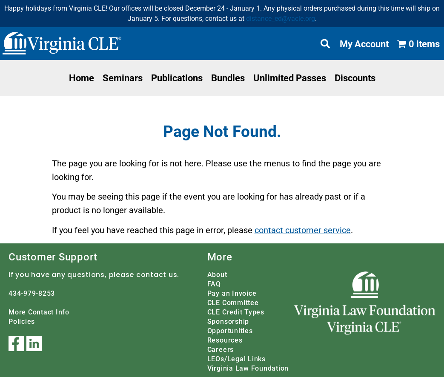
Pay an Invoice (232, 293)
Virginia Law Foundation (248, 368)
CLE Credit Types (235, 312)
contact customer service (303, 230)
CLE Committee (233, 302)
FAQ (214, 284)
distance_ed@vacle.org (280, 18)
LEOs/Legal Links (236, 358)
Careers (220, 349)
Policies (22, 321)
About (217, 274)
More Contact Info (39, 312)
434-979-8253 (32, 293)
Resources (225, 340)
